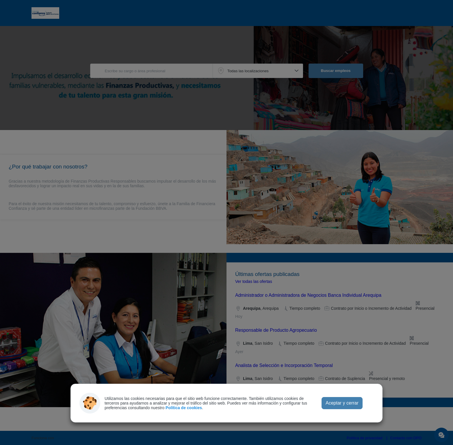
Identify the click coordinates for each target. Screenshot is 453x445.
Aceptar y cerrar (342, 402)
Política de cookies (184, 407)
